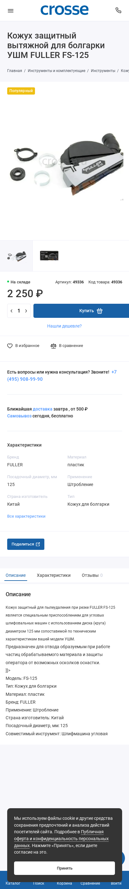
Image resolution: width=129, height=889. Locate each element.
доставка (42, 408)
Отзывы (91, 575)
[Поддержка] (118, 10)
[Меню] (10, 10)
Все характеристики (26, 516)
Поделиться (26, 544)
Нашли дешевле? (64, 325)
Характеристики (54, 575)
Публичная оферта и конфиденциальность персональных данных (61, 838)
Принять (64, 868)
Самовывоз (19, 415)
